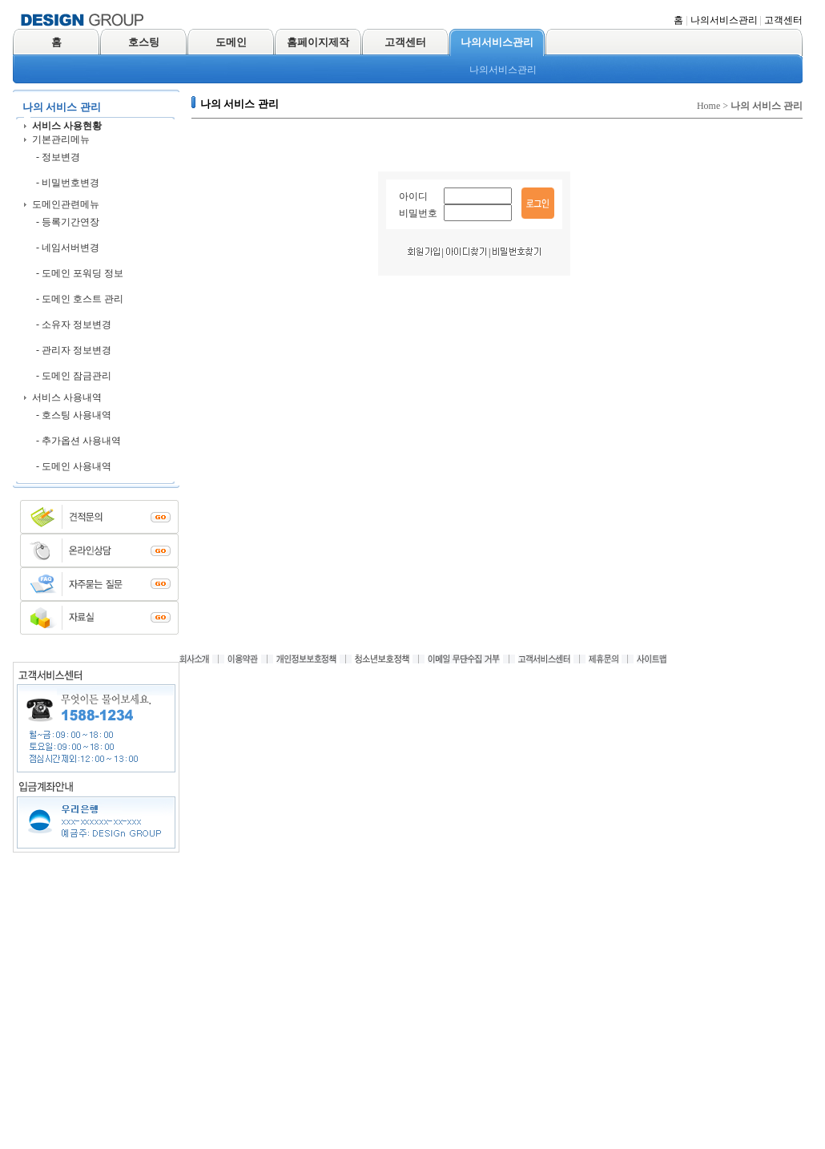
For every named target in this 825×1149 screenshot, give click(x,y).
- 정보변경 (58, 157)
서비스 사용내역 (67, 397)
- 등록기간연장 (67, 222)
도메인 (231, 42)
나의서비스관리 (724, 20)
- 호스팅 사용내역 (73, 415)
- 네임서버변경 (67, 247)
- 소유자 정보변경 (73, 324)
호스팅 (143, 42)
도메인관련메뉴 (65, 204)
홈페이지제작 (318, 42)
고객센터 (783, 20)
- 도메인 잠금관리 (73, 375)
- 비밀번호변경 (67, 182)
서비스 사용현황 (67, 125)
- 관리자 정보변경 (73, 350)
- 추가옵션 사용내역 (78, 440)
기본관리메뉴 (61, 139)
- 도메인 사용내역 (73, 466)
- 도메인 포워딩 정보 (79, 273)
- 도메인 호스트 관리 (79, 298)
